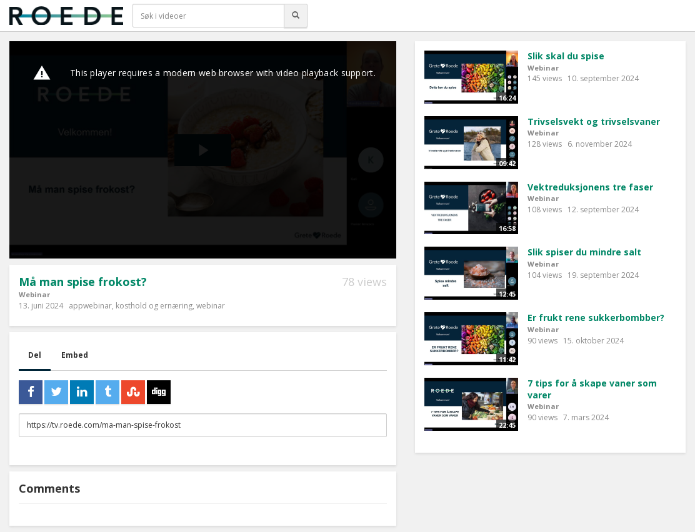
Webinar (34, 294)
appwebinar (90, 305)
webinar (210, 305)
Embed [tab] (74, 355)
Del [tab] (34, 355)
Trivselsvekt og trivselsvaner (594, 121)
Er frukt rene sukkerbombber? (596, 317)
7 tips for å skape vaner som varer (592, 389)
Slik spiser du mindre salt (584, 252)
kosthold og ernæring (154, 305)
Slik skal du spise (566, 56)
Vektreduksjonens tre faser (590, 187)
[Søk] (296, 15)
